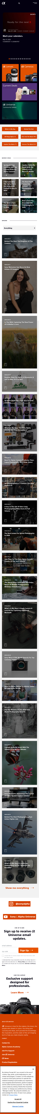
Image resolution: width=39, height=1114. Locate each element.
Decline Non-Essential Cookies (18, 1102)
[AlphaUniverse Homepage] (3, 4)
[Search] (19, 3)
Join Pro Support (8, 1051)
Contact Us (6, 1043)
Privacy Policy (21, 961)
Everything (8, 228)
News (5, 1058)
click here (27, 963)
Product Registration (9, 1062)
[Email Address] (9, 945)
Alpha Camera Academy (11, 1047)
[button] (35, 3)
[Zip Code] (9, 951)
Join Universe (8, 1054)
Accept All (18, 1099)
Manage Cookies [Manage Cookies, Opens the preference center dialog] (18, 1106)
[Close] (33, 1069)
